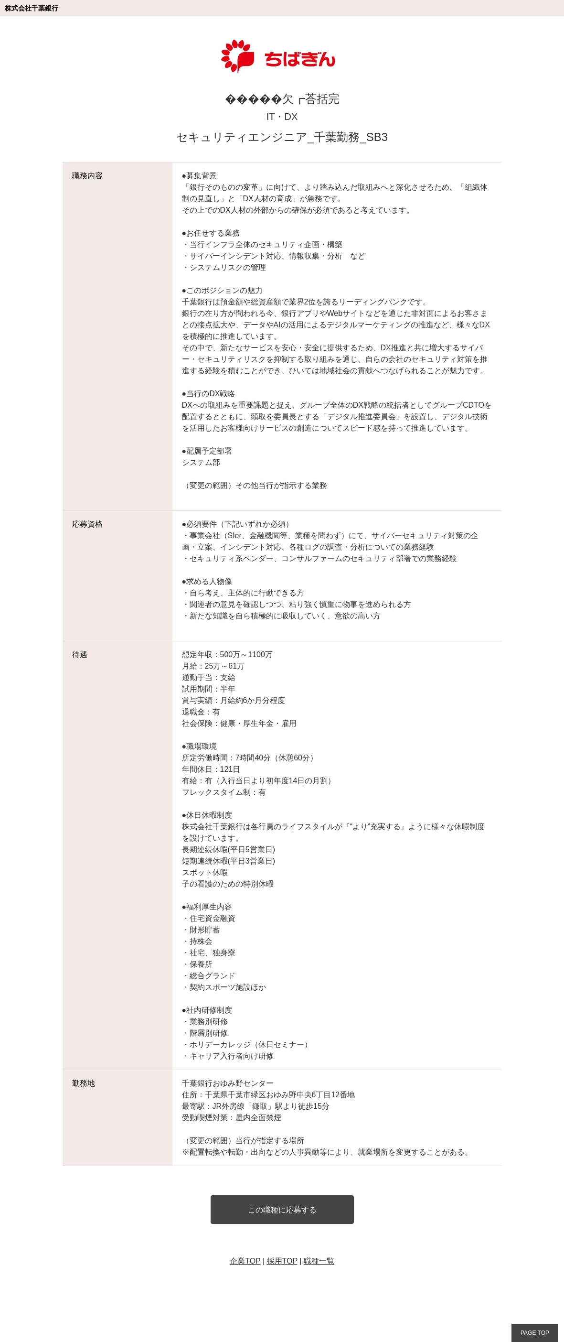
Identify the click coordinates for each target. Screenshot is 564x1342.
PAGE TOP (535, 1333)
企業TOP (245, 1261)
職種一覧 (319, 1261)
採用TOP (282, 1261)
